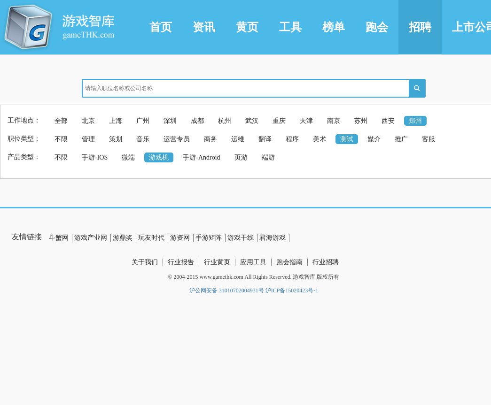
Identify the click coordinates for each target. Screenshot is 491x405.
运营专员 (177, 139)
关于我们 (145, 262)
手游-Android (201, 157)
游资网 (180, 237)
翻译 (265, 139)
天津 (306, 120)
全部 (61, 120)
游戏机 (159, 157)
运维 (237, 139)
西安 (388, 120)
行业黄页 (217, 262)
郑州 (415, 120)
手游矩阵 (208, 237)
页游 (241, 157)
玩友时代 (151, 237)
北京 (88, 120)
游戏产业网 (90, 237)
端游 (268, 157)
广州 (142, 120)
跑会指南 (289, 262)
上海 (115, 120)
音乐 (142, 139)
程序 (292, 139)
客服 (428, 139)
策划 (115, 139)
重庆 (279, 120)
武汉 (251, 120)
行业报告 (181, 262)
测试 (346, 139)
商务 (210, 139)
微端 (128, 157)
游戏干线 (240, 237)
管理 (88, 139)
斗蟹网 (59, 237)
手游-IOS (95, 157)
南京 (333, 120)
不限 (61, 139)
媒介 (374, 139)
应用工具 (253, 262)
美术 (319, 139)
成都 (197, 120)
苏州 (360, 120)
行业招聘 (325, 262)
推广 (401, 139)
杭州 (224, 120)
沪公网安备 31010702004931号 (226, 290)
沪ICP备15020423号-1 (292, 290)
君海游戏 (272, 237)
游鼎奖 (122, 237)
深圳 (170, 120)
